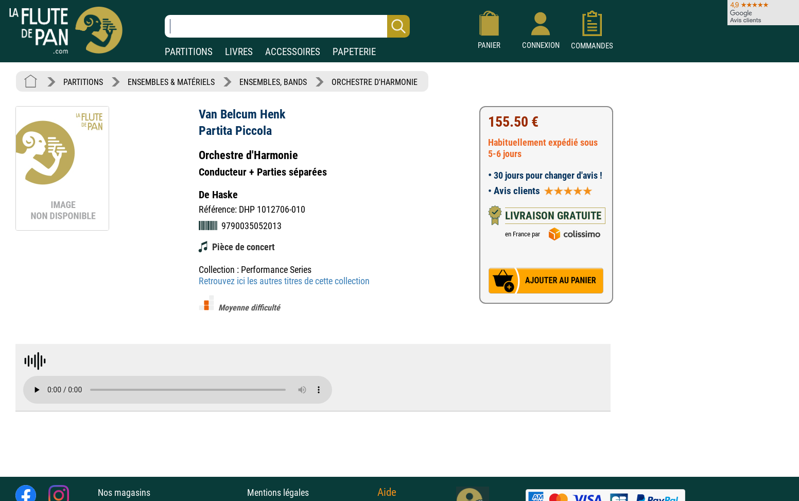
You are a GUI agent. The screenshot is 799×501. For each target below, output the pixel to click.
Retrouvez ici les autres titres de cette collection (284, 280)
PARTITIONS (189, 52)
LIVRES (239, 52)
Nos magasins (124, 492)
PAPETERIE (354, 52)
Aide (386, 492)
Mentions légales (278, 492)
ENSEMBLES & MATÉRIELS (171, 82)
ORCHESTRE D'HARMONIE (375, 82)
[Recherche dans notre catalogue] (287, 26)
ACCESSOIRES (292, 52)
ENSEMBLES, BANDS (273, 82)
